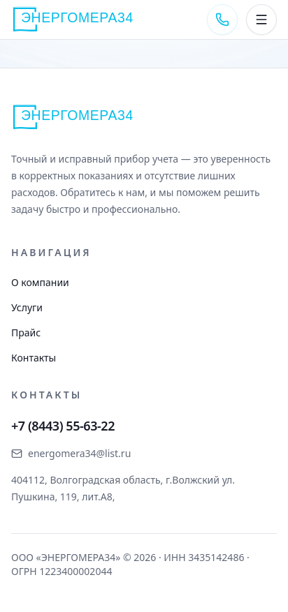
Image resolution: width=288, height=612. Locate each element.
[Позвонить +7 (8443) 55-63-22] (222, 19)
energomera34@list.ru (71, 453)
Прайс (26, 332)
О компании (40, 282)
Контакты (33, 357)
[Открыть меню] (261, 19)
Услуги (27, 307)
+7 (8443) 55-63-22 (63, 425)
